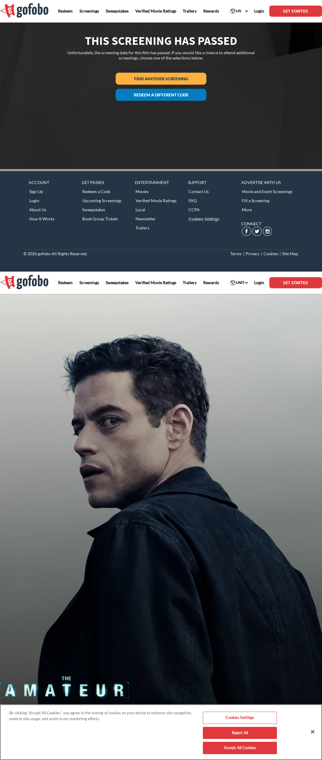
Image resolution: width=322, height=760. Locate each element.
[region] (161, 732)
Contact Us (199, 191)
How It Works (41, 218)
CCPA (194, 209)
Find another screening (161, 78)
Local (140, 209)
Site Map (290, 253)
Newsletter (146, 218)
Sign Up (36, 191)
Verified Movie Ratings (156, 200)
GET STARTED (295, 11)
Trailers (142, 227)
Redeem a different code (161, 94)
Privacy (252, 253)
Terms (236, 253)
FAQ (193, 200)
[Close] (312, 731)
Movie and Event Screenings (267, 191)
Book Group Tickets (100, 218)
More (247, 209)
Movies (142, 191)
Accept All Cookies (240, 747)
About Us (37, 209)
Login (34, 200)
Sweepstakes (93, 209)
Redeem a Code (96, 191)
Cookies (270, 253)
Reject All (240, 732)
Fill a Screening (255, 200)
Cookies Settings (204, 219)
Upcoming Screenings (101, 200)
